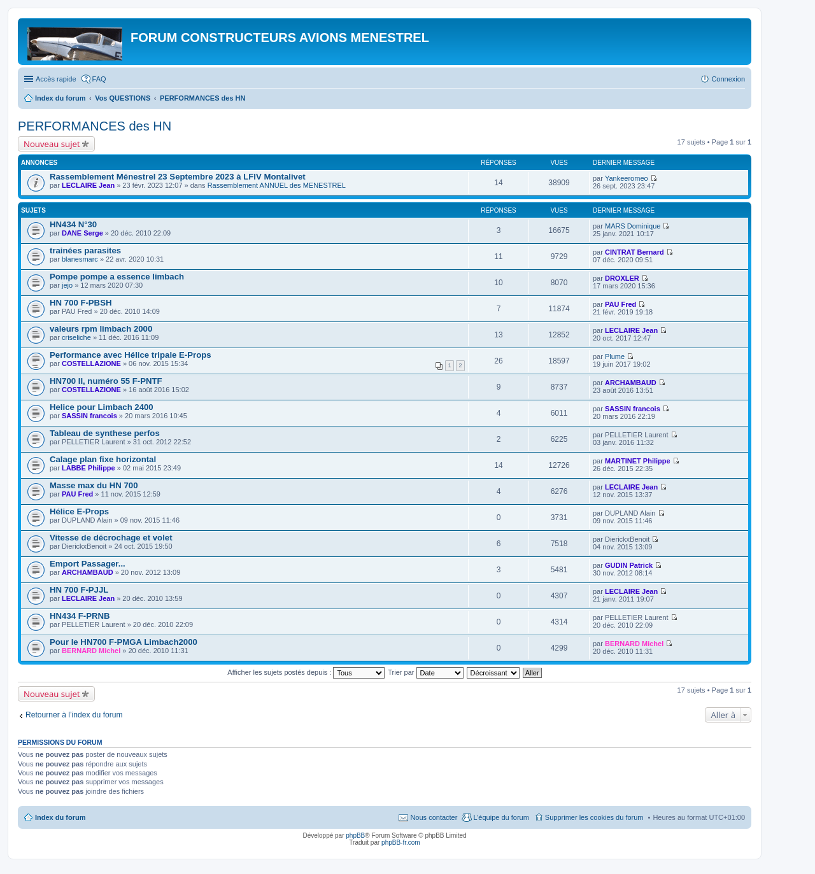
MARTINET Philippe (637, 461)
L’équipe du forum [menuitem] (500, 817)
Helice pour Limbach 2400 (101, 407)
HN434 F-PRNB (80, 616)
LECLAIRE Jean (88, 185)
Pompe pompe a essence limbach (117, 276)
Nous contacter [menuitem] (433, 817)
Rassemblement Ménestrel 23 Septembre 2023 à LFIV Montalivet (178, 176)
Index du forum (60, 817)
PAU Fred (620, 304)
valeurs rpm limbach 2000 (101, 329)
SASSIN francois (89, 415)
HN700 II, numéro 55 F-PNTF (106, 381)
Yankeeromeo (626, 178)
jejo (67, 285)
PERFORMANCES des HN (94, 126)
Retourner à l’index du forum (74, 714)
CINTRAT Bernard (634, 252)
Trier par (425, 672)
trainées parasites (85, 250)
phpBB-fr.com (400, 842)
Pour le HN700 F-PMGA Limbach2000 (123, 642)
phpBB (355, 835)
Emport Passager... (87, 563)
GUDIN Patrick (629, 565)
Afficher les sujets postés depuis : (306, 672)
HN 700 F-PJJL (79, 590)
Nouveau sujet (52, 144)
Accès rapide (56, 79)
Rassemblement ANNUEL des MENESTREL (277, 185)
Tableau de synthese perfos (105, 433)
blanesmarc (80, 259)
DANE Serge (82, 233)
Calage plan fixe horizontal (103, 459)
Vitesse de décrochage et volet (111, 537)
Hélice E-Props (79, 511)
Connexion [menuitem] (728, 79)
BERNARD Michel (91, 650)
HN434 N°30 (73, 224)
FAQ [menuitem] (99, 79)
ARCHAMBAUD (630, 382)
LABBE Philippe (88, 468)
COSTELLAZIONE (91, 363)
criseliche (76, 337)
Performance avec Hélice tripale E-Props (130, 355)
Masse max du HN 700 (94, 485)
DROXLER (622, 278)
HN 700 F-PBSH (80, 302)
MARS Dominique (632, 226)
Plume (615, 356)
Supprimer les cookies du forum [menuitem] (594, 817)
